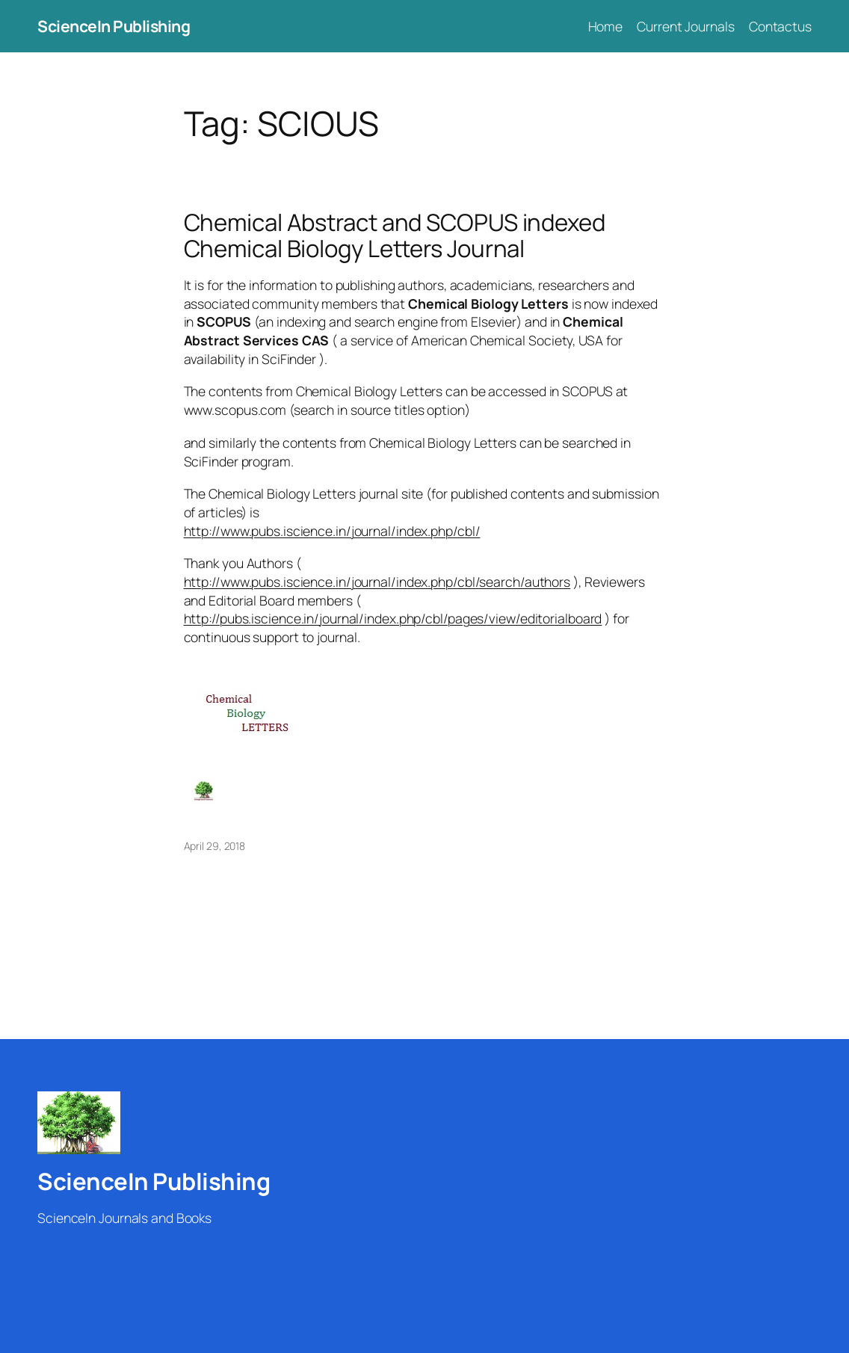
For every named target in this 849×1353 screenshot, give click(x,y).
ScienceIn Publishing (113, 26)
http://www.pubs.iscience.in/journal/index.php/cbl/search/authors (377, 582)
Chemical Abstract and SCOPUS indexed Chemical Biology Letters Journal (394, 235)
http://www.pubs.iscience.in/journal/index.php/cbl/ (332, 531)
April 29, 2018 (215, 846)
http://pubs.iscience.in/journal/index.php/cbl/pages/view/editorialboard (393, 618)
